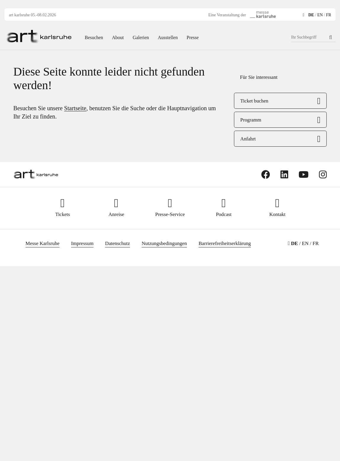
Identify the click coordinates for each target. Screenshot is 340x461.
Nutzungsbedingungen (164, 243)
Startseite (75, 108)
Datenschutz (117, 243)
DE (311, 15)
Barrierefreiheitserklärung (224, 243)
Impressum (82, 243)
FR (328, 15)
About (118, 37)
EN (320, 15)
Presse (193, 37)
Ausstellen (168, 37)
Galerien (141, 37)
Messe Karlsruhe (42, 243)
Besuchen (94, 37)
